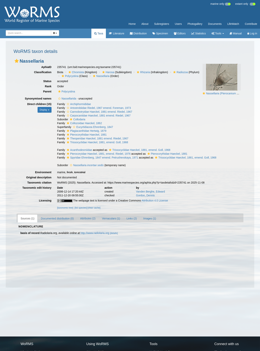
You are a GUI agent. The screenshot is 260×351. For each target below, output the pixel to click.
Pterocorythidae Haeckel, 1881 (86, 134)
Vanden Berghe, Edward (150, 191)
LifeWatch (233, 23)
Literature (116, 33)
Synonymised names (38, 98)
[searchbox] (27, 33)
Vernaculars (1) (111, 218)
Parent (47, 91)
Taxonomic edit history (36, 187)
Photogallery (195, 23)
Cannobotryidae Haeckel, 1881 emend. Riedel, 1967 (99, 111)
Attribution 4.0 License (155, 200)
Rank (48, 86)
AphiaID (46, 67)
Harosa (107, 72)
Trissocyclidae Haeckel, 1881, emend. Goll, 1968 (97, 142)
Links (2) (131, 218)
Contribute (251, 23)
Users (178, 23)
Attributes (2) (87, 218)
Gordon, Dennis (145, 195)
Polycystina (70, 76)
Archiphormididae (78, 104)
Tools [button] (218, 33)
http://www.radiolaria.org (94, 233)
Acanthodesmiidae (79, 149)
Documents (215, 23)
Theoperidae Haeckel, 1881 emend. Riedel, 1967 (97, 138)
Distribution (138, 33)
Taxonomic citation (39, 182)
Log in (252, 33)
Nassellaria (100, 76)
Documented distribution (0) (57, 218)
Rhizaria (143, 72)
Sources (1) (27, 218)
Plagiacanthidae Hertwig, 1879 (86, 130)
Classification (42, 72)
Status (47, 81)
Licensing (45, 200)
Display (44, 109)
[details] (114, 233)
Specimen (160, 33)
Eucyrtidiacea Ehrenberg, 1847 (92, 127)
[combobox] (28, 33)
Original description (38, 177)
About (144, 23)
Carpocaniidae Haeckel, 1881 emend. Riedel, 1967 (98, 115)
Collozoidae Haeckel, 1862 (84, 123)
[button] (17, 61)
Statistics (198, 33)
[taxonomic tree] (65, 207)
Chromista (76, 72)
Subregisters (161, 23)
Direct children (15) (39, 104)
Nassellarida (66, 98)
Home (132, 23)
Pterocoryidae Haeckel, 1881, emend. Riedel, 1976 (98, 153)
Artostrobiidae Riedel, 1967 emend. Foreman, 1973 (98, 107)
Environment (43, 172)
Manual (236, 33)
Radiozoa (180, 72)
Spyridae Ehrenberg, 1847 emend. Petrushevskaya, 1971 (102, 157)
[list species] (81, 207)
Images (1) (149, 218)
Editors (180, 33)
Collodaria (77, 119)
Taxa (98, 33)
